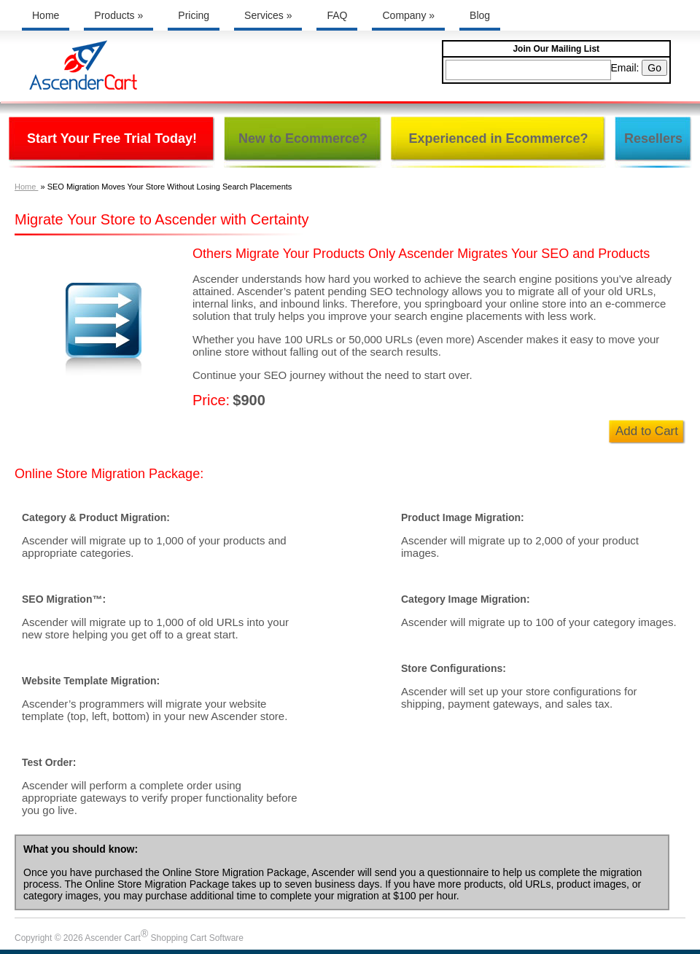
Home (45, 15)
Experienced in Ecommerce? (498, 138)
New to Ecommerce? (303, 138)
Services (268, 15)
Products (118, 15)
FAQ (337, 15)
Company (408, 15)
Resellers (653, 138)
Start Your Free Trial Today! (112, 138)
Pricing (193, 15)
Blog (480, 15)
